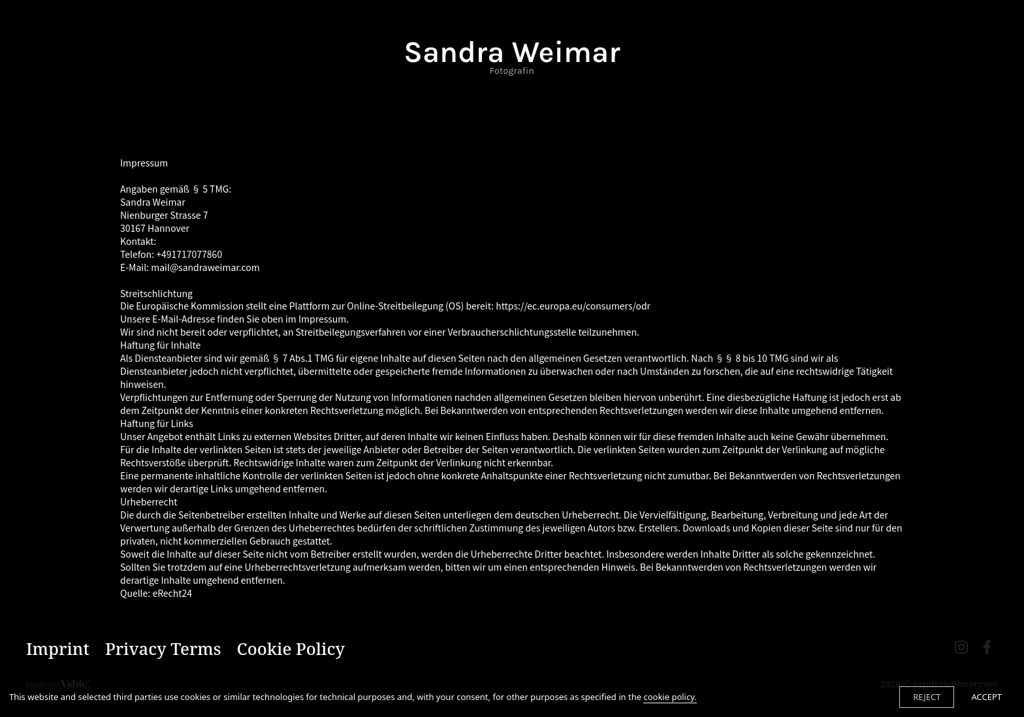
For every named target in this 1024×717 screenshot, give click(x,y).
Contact (512, 105)
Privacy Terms (163, 648)
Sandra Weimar (512, 56)
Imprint (57, 648)
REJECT (926, 697)
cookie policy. (669, 697)
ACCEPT (986, 697)
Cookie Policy (291, 648)
